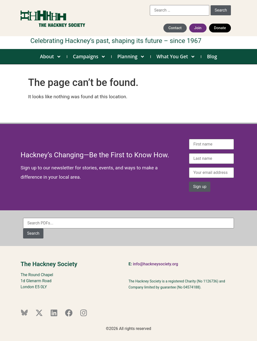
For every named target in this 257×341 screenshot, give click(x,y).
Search (33, 233)
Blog (212, 56)
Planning (131, 56)
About (50, 56)
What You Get (175, 56)
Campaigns (89, 56)
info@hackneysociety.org (155, 264)
